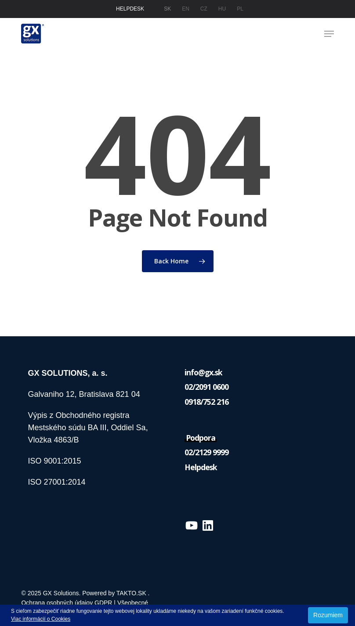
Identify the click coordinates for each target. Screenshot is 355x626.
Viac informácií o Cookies (40, 619)
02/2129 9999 (206, 452)
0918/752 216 (206, 401)
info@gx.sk (203, 372)
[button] (329, 33)
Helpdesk (201, 467)
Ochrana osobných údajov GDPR (66, 602)
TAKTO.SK (131, 593)
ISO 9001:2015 (55, 461)
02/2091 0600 (206, 386)
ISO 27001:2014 (56, 482)
